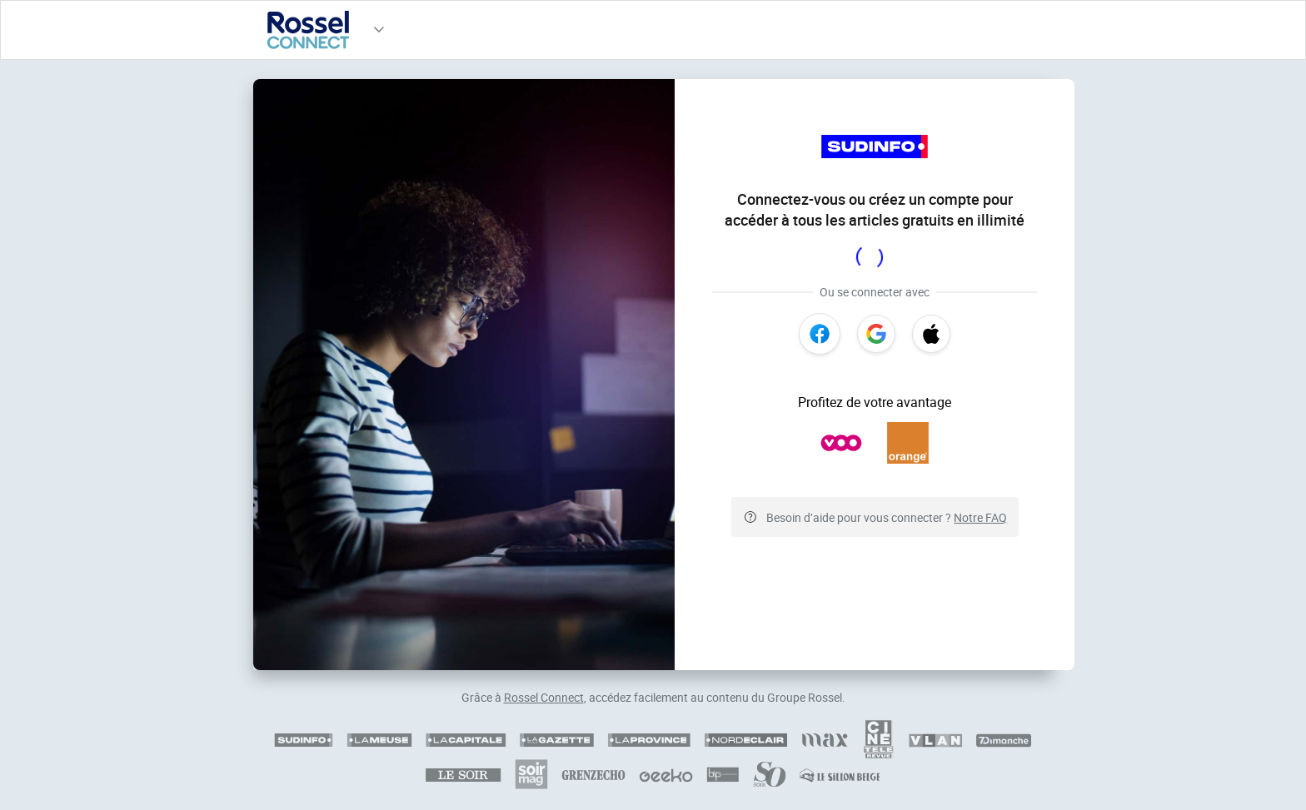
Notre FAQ (980, 517)
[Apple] (931, 334)
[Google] (876, 334)
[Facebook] (819, 334)
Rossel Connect (544, 697)
